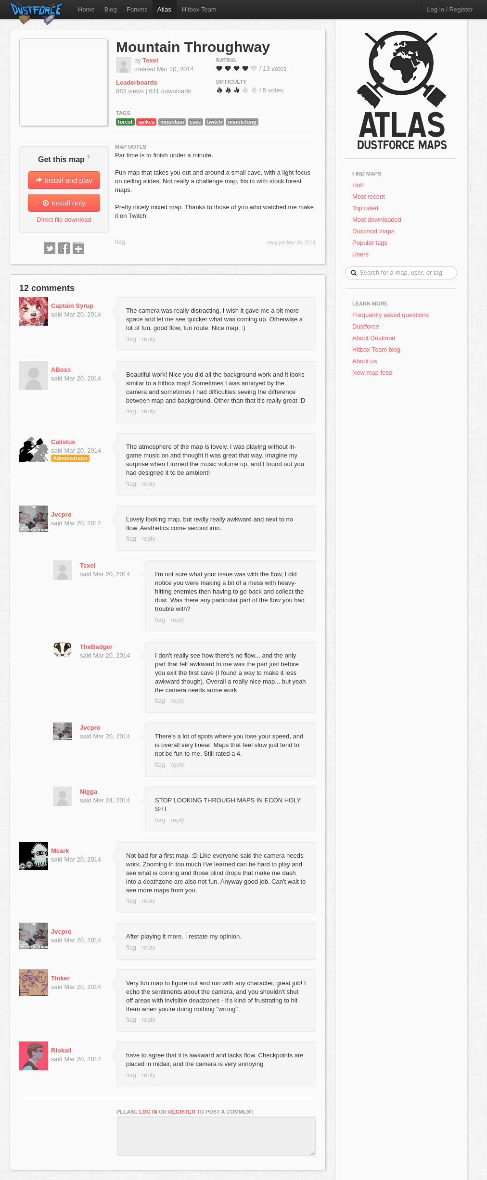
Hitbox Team (199, 9)
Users (360, 254)
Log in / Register (450, 9)
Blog (110, 9)
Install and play (64, 180)
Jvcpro (61, 514)
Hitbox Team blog (376, 349)
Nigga (88, 791)
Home (86, 9)
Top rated (365, 208)
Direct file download (64, 219)
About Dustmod (374, 338)
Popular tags (369, 242)
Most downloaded (376, 219)
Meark (60, 850)
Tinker (60, 978)
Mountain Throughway (193, 47)
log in (148, 1112)
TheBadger (96, 646)
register (181, 1112)
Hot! (358, 185)
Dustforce (365, 326)
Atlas (164, 9)
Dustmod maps (373, 231)
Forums (137, 9)
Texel (150, 60)
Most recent (368, 196)
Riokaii (61, 1050)
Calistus (63, 441)
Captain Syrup (72, 305)
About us (364, 361)
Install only (63, 203)
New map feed (374, 372)
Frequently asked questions (390, 314)
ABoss (61, 369)
